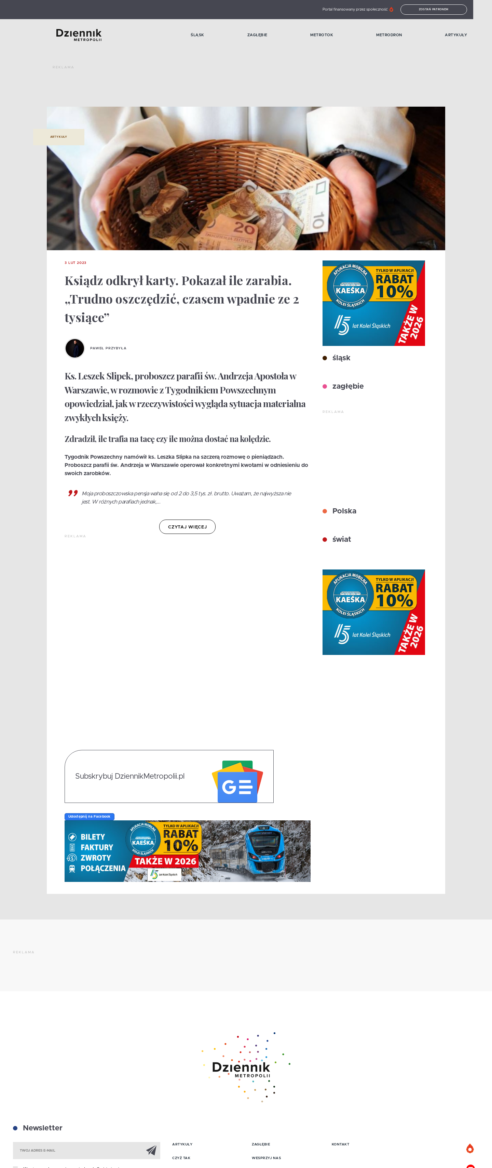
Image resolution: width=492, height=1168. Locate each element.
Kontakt (341, 1144)
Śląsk (206, 35)
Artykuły (468, 35)
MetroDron (400, 35)
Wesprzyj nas (266, 1158)
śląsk (340, 358)
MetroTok (331, 35)
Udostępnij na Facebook (89, 816)
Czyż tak (181, 1158)
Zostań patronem (445, 9)
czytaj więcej (187, 527)
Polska (343, 511)
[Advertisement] (177, 88)
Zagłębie (266, 35)
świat (340, 539)
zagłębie (347, 386)
